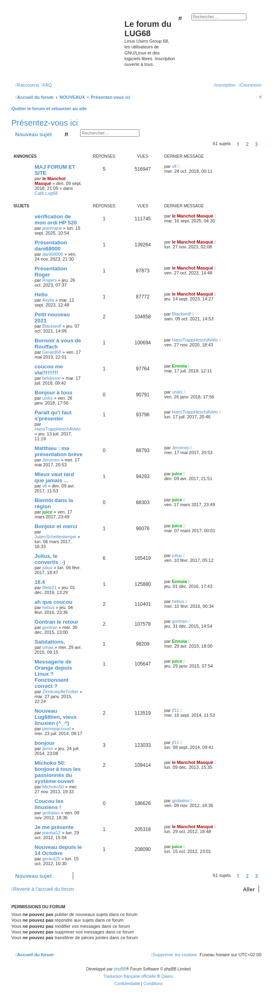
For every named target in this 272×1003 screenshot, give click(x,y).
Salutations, (50, 642)
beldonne (51, 378)
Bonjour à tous (53, 392)
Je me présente (54, 827)
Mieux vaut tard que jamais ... (54, 477)
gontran (49, 627)
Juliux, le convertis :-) (50, 559)
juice (177, 473)
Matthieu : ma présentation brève (59, 451)
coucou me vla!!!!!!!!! (49, 369)
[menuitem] (46, 85)
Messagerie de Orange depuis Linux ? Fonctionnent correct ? (53, 674)
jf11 (175, 710)
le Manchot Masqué (50, 181)
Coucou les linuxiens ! (49, 804)
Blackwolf (51, 326)
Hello (41, 295)
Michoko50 (53, 786)
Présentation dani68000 (51, 245)
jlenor (47, 748)
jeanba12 (51, 832)
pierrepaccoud (56, 728)
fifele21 (49, 587)
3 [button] (256, 144)
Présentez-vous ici (44, 122)
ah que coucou (53, 602)
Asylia (48, 300)
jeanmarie (52, 228)
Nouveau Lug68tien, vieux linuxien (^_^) (55, 717)
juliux (47, 567)
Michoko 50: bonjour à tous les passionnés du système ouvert (58, 772)
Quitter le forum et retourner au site (49, 108)
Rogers (49, 280)
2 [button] (247, 144)
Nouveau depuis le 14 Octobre (58, 850)
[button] (263, 144)
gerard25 (51, 858)
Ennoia (179, 365)
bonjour (44, 743)
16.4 (40, 582)
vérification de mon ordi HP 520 (56, 219)
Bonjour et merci (56, 526)
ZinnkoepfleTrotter (60, 691)
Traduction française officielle (130, 976)
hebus (48, 607)
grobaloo (51, 812)
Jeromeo (51, 459)
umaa (48, 647)
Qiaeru (167, 976)
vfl (174, 166)
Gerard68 (51, 352)
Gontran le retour (56, 622)
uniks (47, 398)
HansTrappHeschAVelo (195, 339)
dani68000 (52, 254)
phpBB (120, 969)
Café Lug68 (46, 193)
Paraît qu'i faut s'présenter (53, 415)
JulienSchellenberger (55, 536)
